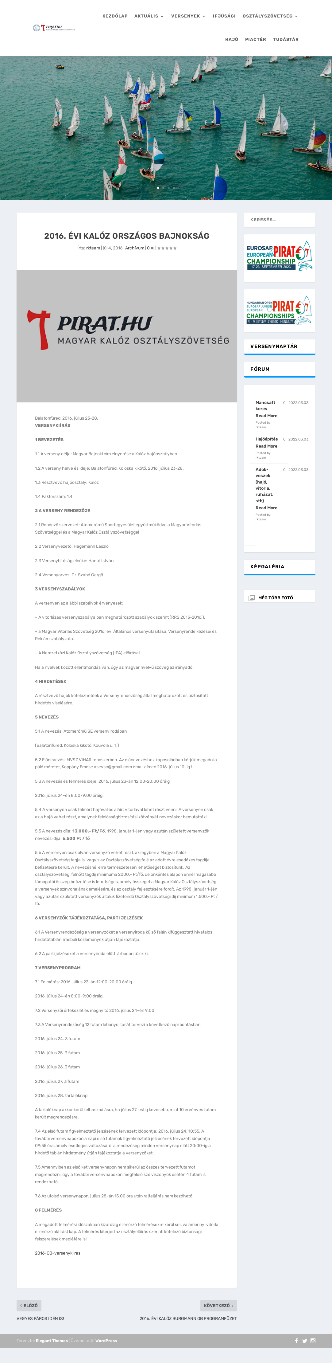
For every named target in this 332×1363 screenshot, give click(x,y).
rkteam (93, 248)
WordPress (106, 1340)
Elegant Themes (52, 1340)
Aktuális (146, 16)
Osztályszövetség (268, 16)
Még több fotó (275, 598)
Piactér (255, 39)
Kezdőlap (115, 16)
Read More (266, 415)
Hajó (231, 39)
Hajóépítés (267, 439)
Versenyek (185, 16)
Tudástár (286, 39)
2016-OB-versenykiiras (57, 1253)
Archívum (134, 248)
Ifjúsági (224, 16)
